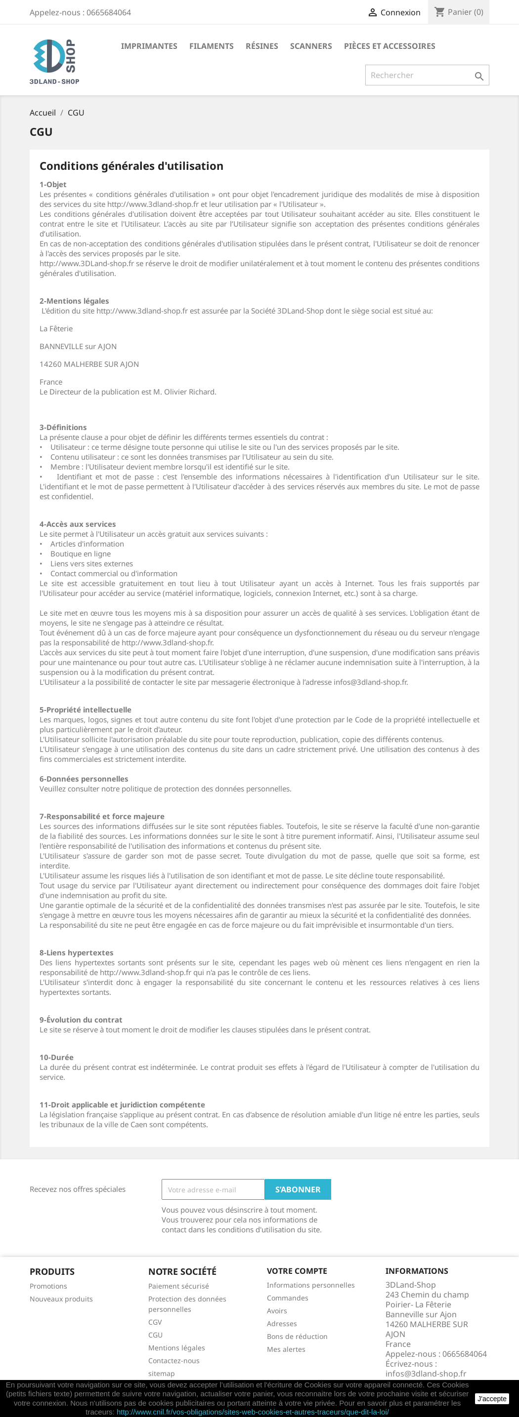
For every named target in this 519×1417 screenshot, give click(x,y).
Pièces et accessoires (389, 45)
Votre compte (297, 1270)
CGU (155, 1334)
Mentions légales (176, 1347)
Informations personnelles (311, 1285)
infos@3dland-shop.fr (426, 1373)
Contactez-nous (174, 1360)
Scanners (311, 45)
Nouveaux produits (61, 1298)
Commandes (287, 1297)
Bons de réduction (297, 1336)
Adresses (282, 1323)
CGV (155, 1322)
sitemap (161, 1373)
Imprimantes (149, 45)
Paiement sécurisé (178, 1286)
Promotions (48, 1286)
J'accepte (492, 1399)
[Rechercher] (427, 75)
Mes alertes (286, 1349)
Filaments (211, 45)
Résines (262, 45)
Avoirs (277, 1310)
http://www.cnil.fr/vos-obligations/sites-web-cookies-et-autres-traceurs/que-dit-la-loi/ (253, 1412)
